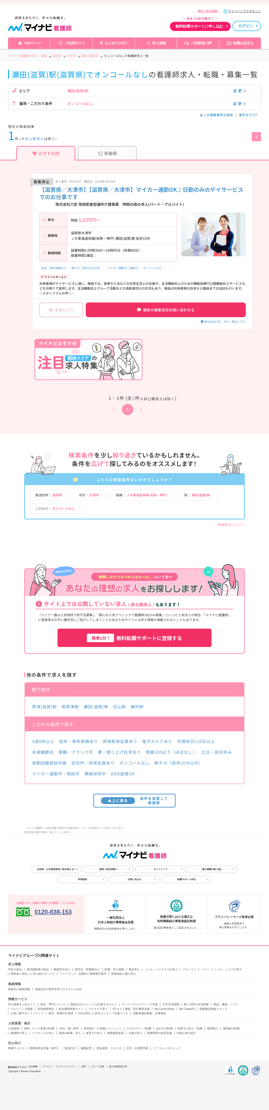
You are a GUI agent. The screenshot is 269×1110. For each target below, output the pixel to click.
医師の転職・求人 (70, 1033)
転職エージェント (111, 1028)
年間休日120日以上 (196, 741)
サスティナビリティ (66, 1066)
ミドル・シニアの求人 (228, 969)
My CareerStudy (165, 1009)
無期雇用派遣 (115, 1033)
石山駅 (119, 706)
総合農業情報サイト (71, 1009)
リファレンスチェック (167, 1048)
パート (205, 969)
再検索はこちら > (231, 524)
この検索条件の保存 (217, 115)
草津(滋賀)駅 (44, 706)
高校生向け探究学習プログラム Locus (58, 989)
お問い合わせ (134, 879)
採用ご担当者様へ (208, 11)
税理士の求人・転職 (189, 1028)
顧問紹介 (212, 1028)
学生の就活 (15, 969)
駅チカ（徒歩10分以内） (87, 268)
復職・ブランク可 (75, 752)
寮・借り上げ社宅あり (119, 752)
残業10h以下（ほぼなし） (171, 752)
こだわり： (55, 508)
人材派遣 (13, 1028)
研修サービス (16, 1048)
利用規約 (82, 879)
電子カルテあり (157, 741)
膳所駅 (137, 706)
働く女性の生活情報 (196, 1004)
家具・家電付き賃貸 (61, 1013)
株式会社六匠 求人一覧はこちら (225, 321)
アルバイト (189, 969)
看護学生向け (62, 969)
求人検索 (159, 43)
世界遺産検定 (45, 1009)
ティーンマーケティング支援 (140, 1004)
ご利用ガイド (74, 43)
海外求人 (134, 969)
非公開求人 (34, 138)
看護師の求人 (19, 1033)
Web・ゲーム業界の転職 (39, 1028)
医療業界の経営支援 (159, 1033)
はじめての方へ (117, 43)
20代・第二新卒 (69, 1028)
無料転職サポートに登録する (134, 638)
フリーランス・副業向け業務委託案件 (83, 973)
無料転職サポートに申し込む (199, 26)
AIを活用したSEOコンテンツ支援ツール (103, 1013)
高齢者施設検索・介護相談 (149, 1013)
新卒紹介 (89, 1028)
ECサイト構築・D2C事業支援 (131, 1009)
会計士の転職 (164, 1028)
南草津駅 (70, 706)
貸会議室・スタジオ (109, 1048)
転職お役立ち (243, 43)
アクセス (47, 1066)
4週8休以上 (43, 741)
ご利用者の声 (201, 43)
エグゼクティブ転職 (138, 1028)
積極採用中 (95, 774)
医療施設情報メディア (213, 1009)
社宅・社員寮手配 (137, 1048)
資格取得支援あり (120, 741)
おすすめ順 (45, 153)
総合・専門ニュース (52, 1004)
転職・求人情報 (114, 969)
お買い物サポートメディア (27, 1013)
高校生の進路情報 (19, 989)
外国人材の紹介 (186, 1033)
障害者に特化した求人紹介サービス (33, 973)
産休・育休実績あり (53, 268)
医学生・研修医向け (87, 969)
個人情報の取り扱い (212, 869)
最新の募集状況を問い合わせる (166, 310)
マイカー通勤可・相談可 (122, 268)
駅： (197, 495)
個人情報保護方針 (118, 1066)
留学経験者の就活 (38, 969)
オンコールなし (152, 268)
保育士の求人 (94, 1033)
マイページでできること (244, 11)
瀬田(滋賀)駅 (95, 706)
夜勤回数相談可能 (49, 763)
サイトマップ (160, 869)
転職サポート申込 (186, 879)
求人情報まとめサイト (22, 1004)
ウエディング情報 (22, 1009)
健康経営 (86, 1048)
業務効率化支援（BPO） (44, 1048)
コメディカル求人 (43, 1033)
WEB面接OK (123, 774)
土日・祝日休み (216, 752)
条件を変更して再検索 (134, 800)
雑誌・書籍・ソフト (226, 1004)
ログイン (245, 26)
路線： (141, 495)
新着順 (107, 153)
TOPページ (32, 43)
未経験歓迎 (43, 752)
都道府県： (48, 495)
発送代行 (70, 1048)
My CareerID (187, 1009)
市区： (89, 495)
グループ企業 (97, 1066)
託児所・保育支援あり (93, 763)
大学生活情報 (171, 1004)
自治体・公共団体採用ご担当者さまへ (56, 869)
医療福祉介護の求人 (123, 973)
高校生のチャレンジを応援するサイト (93, 1004)
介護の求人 (135, 1033)
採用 (83, 1066)
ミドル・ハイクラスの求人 (161, 969)
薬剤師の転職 (231, 1028)
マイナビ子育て (98, 1009)
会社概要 (33, 1066)
